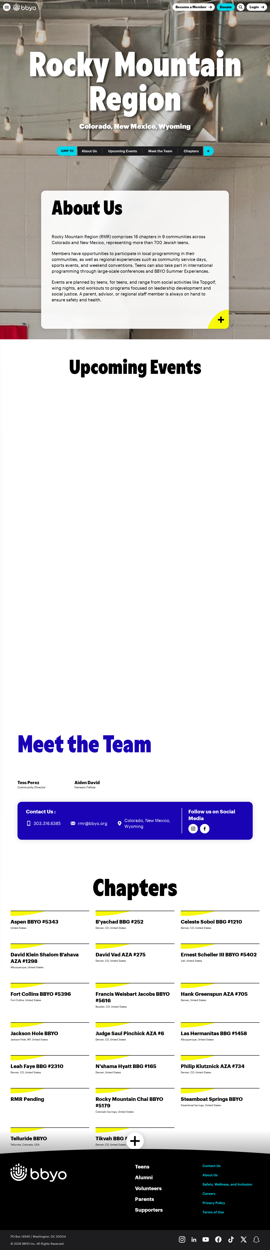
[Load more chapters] (135, 1141)
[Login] (257, 7)
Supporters (149, 1210)
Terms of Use (213, 1212)
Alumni (144, 1177)
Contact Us (211, 1166)
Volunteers (148, 1188)
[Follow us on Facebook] (204, 828)
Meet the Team (160, 151)
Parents (144, 1199)
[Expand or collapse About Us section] (218, 319)
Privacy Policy (213, 1203)
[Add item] (209, 151)
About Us (89, 151)
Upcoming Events (122, 151)
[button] (7, 7)
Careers (208, 1193)
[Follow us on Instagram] (193, 828)
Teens (142, 1166)
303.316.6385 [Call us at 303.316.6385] (47, 823)
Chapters (191, 151)
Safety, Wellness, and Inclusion (227, 1184)
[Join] (194, 7)
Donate (226, 7)
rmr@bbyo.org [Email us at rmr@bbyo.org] (92, 823)
